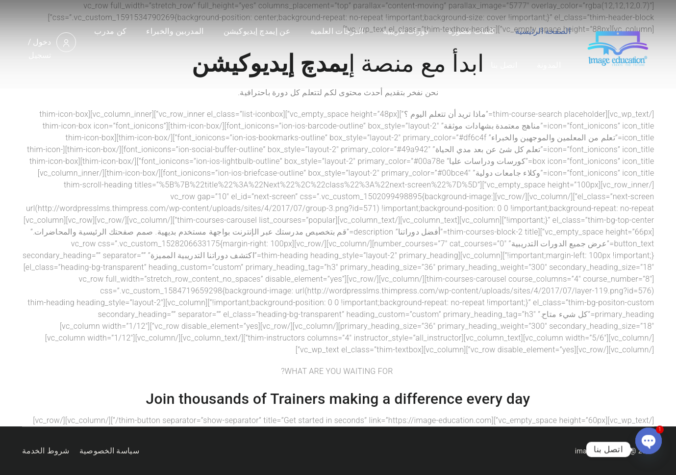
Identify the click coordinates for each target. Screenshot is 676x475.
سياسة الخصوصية (109, 450)
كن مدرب (110, 31)
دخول (42, 42)
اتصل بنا (504, 65)
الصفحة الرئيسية (543, 31)
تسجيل (39, 55)
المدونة (549, 65)
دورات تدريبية (405, 31)
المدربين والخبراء (174, 31)
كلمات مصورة (471, 31)
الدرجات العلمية (336, 31)
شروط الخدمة (46, 450)
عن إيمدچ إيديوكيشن (257, 31)
